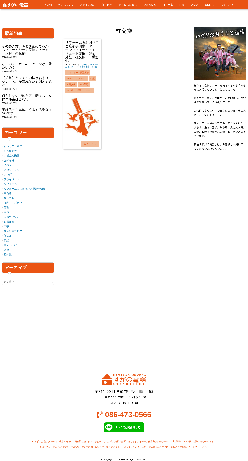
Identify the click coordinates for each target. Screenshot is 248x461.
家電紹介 (9, 221)
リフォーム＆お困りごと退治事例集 (81, 65)
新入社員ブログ (13, 231)
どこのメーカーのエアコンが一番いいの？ (27, 65)
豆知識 (8, 254)
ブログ (85, 64)
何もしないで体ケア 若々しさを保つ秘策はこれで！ (27, 97)
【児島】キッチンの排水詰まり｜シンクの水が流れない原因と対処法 (27, 81)
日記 (6, 240)
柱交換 (70, 90)
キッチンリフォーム (77, 78)
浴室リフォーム (84, 90)
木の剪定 (83, 84)
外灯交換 (71, 84)
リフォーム (10, 184)
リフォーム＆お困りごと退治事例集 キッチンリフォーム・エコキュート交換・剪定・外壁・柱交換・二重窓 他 (83, 51)
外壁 (92, 78)
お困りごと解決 (13, 146)
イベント (9, 165)
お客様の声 (10, 151)
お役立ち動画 (11, 155)
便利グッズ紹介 (13, 202)
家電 (6, 212)
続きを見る (90, 143)
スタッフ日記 (11, 169)
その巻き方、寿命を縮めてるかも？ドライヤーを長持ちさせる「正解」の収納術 (25, 49)
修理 (6, 207)
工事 (6, 226)
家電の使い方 (11, 217)
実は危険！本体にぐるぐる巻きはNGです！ (27, 111)
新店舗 (8, 235)
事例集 (95, 67)
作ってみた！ (11, 198)
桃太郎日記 (10, 245)
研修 (6, 250)
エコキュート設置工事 (78, 72)
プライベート (11, 179)
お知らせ (9, 160)
